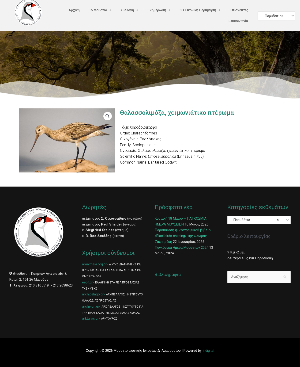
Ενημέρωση (159, 10)
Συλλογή (129, 10)
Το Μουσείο (100, 10)
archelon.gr (90, 306)
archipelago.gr (93, 294)
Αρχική (74, 10)
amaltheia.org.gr (94, 264)
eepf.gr (87, 282)
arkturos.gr (90, 318)
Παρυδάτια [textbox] (272, 16)
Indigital (208, 350)
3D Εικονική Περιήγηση (200, 10)
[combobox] (276, 15)
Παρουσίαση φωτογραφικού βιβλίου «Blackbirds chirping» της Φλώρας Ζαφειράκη (184, 236)
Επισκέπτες (239, 10)
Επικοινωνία (238, 21)
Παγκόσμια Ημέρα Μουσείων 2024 (181, 247)
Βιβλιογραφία (168, 274)
